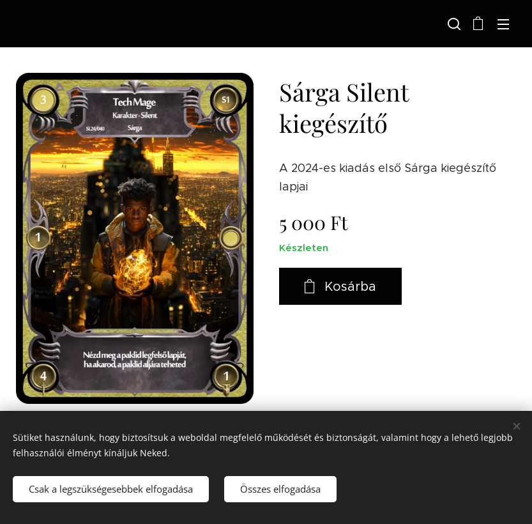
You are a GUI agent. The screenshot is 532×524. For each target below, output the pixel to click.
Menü (503, 24)
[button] (453, 24)
